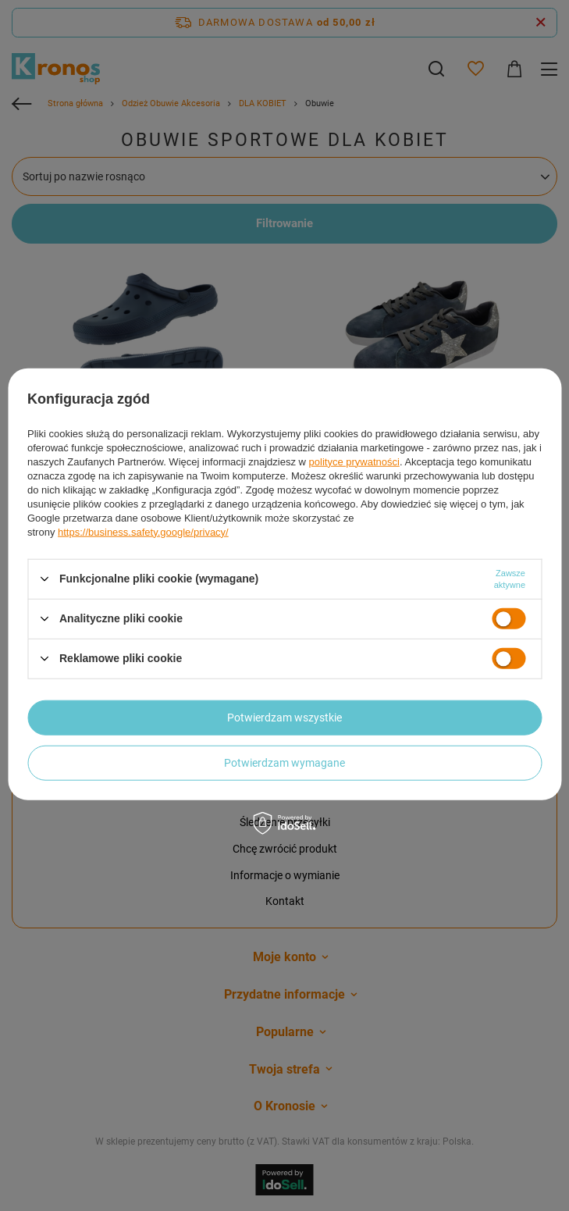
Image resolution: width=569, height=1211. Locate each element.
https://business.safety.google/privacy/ (143, 531)
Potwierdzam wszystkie (284, 717)
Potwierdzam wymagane (284, 763)
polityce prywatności (354, 461)
